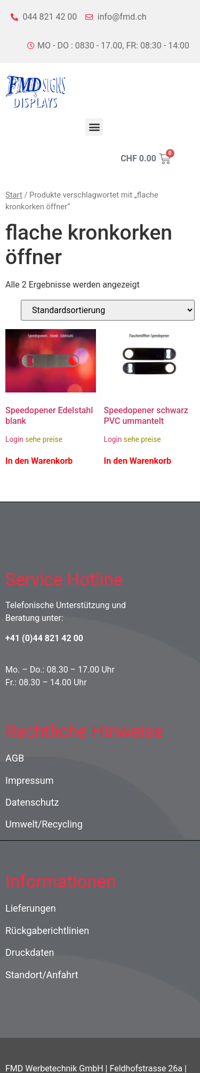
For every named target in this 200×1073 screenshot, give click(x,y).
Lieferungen (30, 908)
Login (14, 439)
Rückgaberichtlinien (47, 930)
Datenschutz (32, 802)
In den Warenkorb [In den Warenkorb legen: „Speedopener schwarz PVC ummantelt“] (137, 461)
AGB (14, 758)
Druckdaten (29, 952)
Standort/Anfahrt (41, 974)
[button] (94, 127)
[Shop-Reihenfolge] (108, 310)
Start (13, 195)
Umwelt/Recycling (44, 824)
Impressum (29, 780)
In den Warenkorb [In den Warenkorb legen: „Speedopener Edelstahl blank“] (39, 461)
